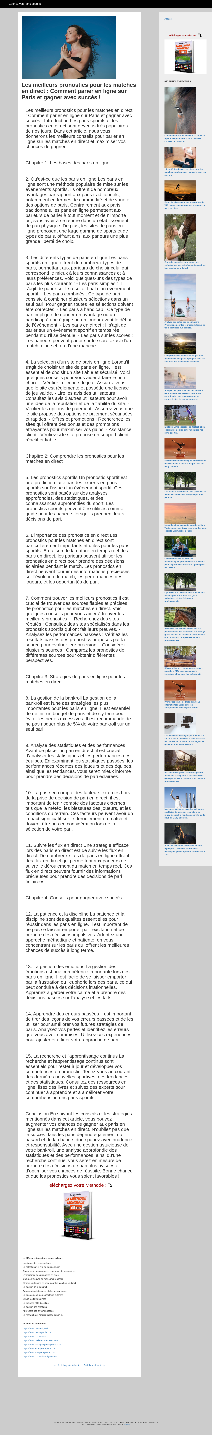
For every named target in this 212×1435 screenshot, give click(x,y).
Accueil (168, 19)
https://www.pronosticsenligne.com (40, 1356)
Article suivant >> (94, 1365)
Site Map (127, 1424)
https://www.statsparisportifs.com (39, 1352)
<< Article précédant (66, 1365)
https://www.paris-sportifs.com (37, 1332)
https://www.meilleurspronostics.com (40, 1340)
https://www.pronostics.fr (35, 1336)
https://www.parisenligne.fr (35, 1328)
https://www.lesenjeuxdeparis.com (39, 1348)
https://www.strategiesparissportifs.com (42, 1344)
